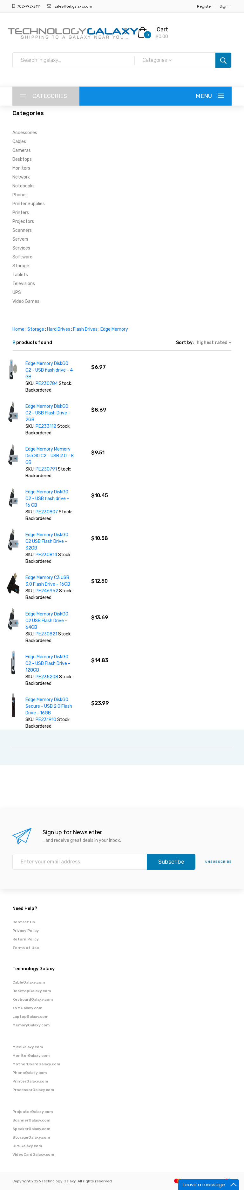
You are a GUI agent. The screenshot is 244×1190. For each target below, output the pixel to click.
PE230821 (46, 634)
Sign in (226, 6)
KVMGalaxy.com (27, 1008)
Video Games (25, 301)
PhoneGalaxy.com (29, 1072)
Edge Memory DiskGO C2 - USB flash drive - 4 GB (49, 370)
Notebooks (23, 186)
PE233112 (46, 426)
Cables (19, 141)
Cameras (21, 150)
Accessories (24, 132)
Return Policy (25, 939)
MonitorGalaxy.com (31, 1055)
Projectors (23, 221)
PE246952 (47, 591)
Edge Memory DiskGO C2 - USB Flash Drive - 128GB (47, 663)
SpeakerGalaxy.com (31, 1129)
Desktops (22, 159)
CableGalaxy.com (28, 982)
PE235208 (47, 677)
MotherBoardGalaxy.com (36, 1064)
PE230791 (46, 469)
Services (21, 248)
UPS (16, 292)
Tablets (20, 274)
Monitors (21, 168)
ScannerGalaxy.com (31, 1120)
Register (204, 6)
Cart (162, 29)
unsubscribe (218, 862)
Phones (20, 195)
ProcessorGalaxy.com (33, 1090)
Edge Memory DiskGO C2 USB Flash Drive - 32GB (46, 541)
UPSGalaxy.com (27, 1146)
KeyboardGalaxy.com (32, 999)
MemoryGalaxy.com (31, 1025)
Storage (20, 266)
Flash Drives (85, 329)
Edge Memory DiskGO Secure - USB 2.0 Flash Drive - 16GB (48, 706)
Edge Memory (114, 329)
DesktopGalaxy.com (31, 991)
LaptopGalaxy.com (30, 1016)
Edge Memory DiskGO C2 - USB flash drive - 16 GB (47, 498)
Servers (20, 239)
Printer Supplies (28, 203)
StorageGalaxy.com (31, 1137)
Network (21, 177)
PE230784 (47, 383)
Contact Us (23, 922)
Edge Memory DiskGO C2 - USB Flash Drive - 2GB (47, 413)
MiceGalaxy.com (27, 1047)
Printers (20, 212)
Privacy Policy (25, 930)
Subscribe (171, 861)
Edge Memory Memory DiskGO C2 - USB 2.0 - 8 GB (49, 455)
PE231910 (46, 719)
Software (22, 257)
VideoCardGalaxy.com (33, 1154)
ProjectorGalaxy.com (32, 1111)
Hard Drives (58, 329)
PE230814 (46, 554)
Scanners (22, 230)
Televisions (23, 283)
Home (18, 329)
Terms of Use (25, 948)
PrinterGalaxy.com (30, 1081)
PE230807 (47, 512)
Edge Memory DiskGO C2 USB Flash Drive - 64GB (46, 620)
